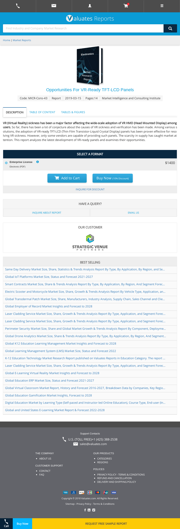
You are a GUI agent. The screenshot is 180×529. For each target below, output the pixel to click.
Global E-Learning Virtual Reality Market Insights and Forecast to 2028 (52, 373)
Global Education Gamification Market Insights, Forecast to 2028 (48, 395)
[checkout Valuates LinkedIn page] (90, 510)
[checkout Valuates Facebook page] (86, 510)
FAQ (41, 474)
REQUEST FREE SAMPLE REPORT (106, 523)
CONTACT (44, 471)
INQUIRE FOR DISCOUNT (90, 189)
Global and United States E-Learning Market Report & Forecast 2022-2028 (55, 410)
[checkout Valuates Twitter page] (94, 510)
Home (6, 40)
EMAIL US (133, 212)
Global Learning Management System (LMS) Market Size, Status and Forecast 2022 (60, 351)
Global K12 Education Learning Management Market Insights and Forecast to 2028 (60, 343)
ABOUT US (45, 458)
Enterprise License (21, 162)
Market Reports (22, 40)
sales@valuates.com (93, 444)
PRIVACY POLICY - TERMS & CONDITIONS (121, 474)
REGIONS (102, 462)
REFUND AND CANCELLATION (114, 478)
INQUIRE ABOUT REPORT (46, 212)
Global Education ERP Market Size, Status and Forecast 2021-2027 (49, 380)
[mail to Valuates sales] (54, 6)
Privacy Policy (83, 504)
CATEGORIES (104, 458)
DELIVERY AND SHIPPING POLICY (116, 482)
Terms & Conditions (104, 504)
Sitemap (70, 504)
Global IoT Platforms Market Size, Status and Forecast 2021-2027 (49, 277)
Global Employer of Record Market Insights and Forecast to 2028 (48, 306)
